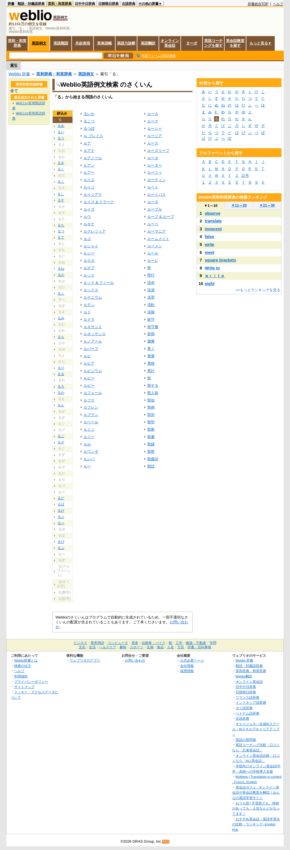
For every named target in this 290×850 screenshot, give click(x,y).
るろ (60, 386)
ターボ (191, 43)
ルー (87, 466)
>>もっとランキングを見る (258, 290)
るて (60, 237)
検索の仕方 (22, 666)
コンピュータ (118, 643)
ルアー (89, 172)
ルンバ (89, 459)
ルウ (87, 216)
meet (209, 252)
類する (152, 385)
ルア (87, 143)
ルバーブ (91, 349)
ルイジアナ (93, 194)
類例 (151, 407)
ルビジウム (93, 371)
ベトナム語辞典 (247, 713)
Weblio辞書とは (26, 660)
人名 (170, 647)
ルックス (91, 290)
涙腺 (151, 312)
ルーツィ (154, 172)
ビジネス (80, 643)
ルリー (89, 437)
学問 (213, 643)
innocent (213, 229)
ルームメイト (158, 239)
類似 (151, 400)
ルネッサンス (95, 334)
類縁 (151, 444)
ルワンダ (91, 451)
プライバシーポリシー (31, 681)
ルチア (89, 268)
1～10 (210, 205)
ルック (89, 275)
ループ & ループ (160, 216)
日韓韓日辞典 (108, 3)
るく (60, 169)
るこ (60, 182)
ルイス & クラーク (99, 202)
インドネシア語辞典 (251, 702)
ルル (87, 444)
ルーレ (152, 260)
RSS (166, 841)
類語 (151, 466)
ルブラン (91, 415)
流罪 (151, 297)
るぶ (60, 517)
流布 (151, 282)
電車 (134, 643)
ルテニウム (93, 297)
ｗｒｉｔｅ (215, 275)
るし (60, 194)
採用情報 (187, 671)
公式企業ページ (192, 660)
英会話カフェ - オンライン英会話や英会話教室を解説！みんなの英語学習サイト (256, 792)
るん (60, 405)
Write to (212, 268)
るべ (60, 523)
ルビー (89, 378)
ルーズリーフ (158, 150)
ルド (87, 312)
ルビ (87, 356)
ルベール (91, 422)
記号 (245, 175)
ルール (152, 253)
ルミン (89, 429)
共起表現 (82, 43)
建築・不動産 (196, 643)
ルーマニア (156, 231)
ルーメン (154, 246)
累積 (151, 363)
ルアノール (93, 158)
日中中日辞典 (85, 3)
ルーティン (156, 180)
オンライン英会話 (170, 43)
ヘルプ (278, 4)
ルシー (89, 253)
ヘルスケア (107, 647)
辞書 (11, 3)
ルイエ (89, 180)
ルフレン (91, 407)
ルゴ (87, 239)
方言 (180, 647)
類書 (151, 437)
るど (60, 498)
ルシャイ (91, 246)
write (209, 244)
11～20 (239, 205)
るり (60, 368)
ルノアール (93, 341)
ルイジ (89, 187)
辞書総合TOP (258, 4)
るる (60, 374)
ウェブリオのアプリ (85, 660)
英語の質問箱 (246, 739)
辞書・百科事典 (199, 647)
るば (60, 504)
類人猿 (152, 393)
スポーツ (136, 647)
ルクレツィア (95, 231)
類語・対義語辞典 (31, 3)
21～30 (267, 205)
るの (60, 275)
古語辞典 (128, 3)
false (209, 236)
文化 (82, 647)
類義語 (152, 459)
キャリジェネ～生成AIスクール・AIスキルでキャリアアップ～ (256, 729)
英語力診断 (126, 43)
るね (60, 269)
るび (60, 511)
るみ (60, 318)
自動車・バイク (153, 643)
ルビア (89, 363)
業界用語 (97, 643)
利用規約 (21, 676)
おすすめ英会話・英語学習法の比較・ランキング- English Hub (256, 824)
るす (60, 200)
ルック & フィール (99, 282)
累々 (151, 349)
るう (60, 138)
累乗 (151, 356)
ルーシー (154, 128)
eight (209, 283)
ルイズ (89, 209)
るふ (60, 294)
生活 (92, 647)
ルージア (154, 136)
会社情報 (187, 666)
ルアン (89, 165)
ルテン (89, 305)
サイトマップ (24, 686)
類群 (151, 451)
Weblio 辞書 (19, 74)
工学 (179, 643)
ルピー (89, 385)
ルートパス (156, 194)
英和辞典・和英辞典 (54, 74)
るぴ (60, 542)
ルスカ (89, 260)
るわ (60, 393)
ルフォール (93, 393)
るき (60, 163)
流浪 (151, 290)
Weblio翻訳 (244, 676)
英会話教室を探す (235, 43)
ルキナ (89, 224)
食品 (160, 647)
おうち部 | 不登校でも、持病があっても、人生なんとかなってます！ (256, 808)
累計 (151, 371)
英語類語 (61, 43)
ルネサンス (93, 327)
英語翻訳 (148, 43)
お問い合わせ (135, 660)
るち (60, 225)
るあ (60, 126)
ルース (152, 143)
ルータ (152, 158)
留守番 (152, 327)
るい (60, 132)
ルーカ (152, 114)
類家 (151, 429)
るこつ (89, 121)
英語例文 (39, 43)
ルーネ (152, 202)
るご (60, 436)
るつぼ (89, 128)
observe (212, 213)
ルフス (89, 400)
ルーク (152, 121)
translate (213, 221)
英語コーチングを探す (213, 43)
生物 (150, 647)
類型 (151, 422)
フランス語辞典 (247, 697)
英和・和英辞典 (60, 3)
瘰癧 (151, 341)
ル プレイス (93, 136)
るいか (89, 114)
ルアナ (89, 150)
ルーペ (152, 224)
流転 (151, 305)
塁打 (151, 275)
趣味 (123, 647)
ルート (152, 187)
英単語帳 (104, 43)
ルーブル (154, 209)
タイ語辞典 (244, 708)
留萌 (151, 334)
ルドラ (89, 319)
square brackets (220, 260)
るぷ (60, 548)
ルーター (154, 165)
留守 (151, 319)
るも (60, 337)
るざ (60, 442)
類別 (151, 415)
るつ (60, 231)
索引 (14, 65)
